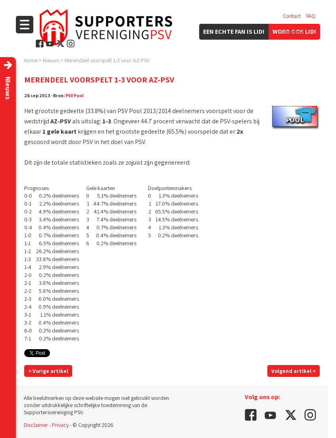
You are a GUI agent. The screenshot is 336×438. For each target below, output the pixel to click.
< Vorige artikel (48, 371)
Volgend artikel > (293, 371)
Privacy (60, 424)
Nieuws (51, 60)
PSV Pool (74, 95)
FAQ (310, 15)
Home (30, 60)
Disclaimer (36, 424)
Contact (292, 15)
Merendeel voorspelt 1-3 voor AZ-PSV (107, 60)
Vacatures (294, 31)
